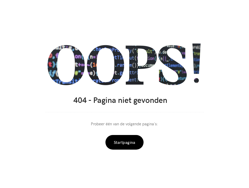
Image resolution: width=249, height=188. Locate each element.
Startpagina (124, 142)
